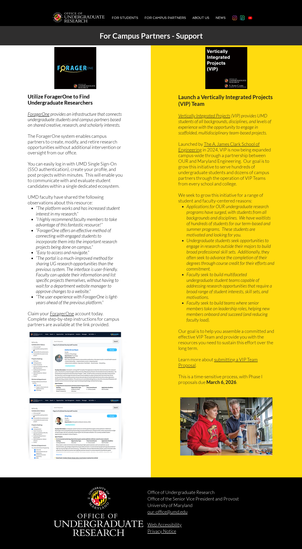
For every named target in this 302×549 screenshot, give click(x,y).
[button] (125, 18)
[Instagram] (234, 18)
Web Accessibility (164, 524)
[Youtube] (250, 18)
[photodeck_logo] (242, 18)
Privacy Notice (161, 531)
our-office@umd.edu (167, 512)
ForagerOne (38, 114)
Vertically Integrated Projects (204, 115)
